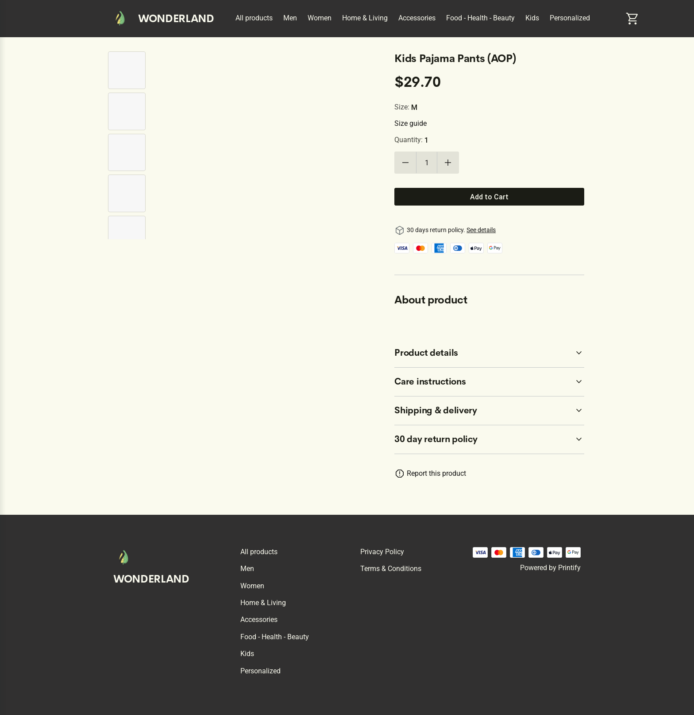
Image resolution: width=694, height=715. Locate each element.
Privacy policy (382, 552)
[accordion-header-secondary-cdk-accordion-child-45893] (489, 439)
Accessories (417, 18)
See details (481, 229)
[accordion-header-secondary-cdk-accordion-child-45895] (489, 382)
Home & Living (365, 18)
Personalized (570, 18)
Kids (532, 18)
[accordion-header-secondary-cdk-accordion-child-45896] (489, 410)
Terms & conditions (390, 568)
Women (320, 18)
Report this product (436, 473)
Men (290, 18)
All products (254, 18)
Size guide (410, 123)
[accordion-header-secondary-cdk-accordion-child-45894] (489, 353)
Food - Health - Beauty (480, 18)
